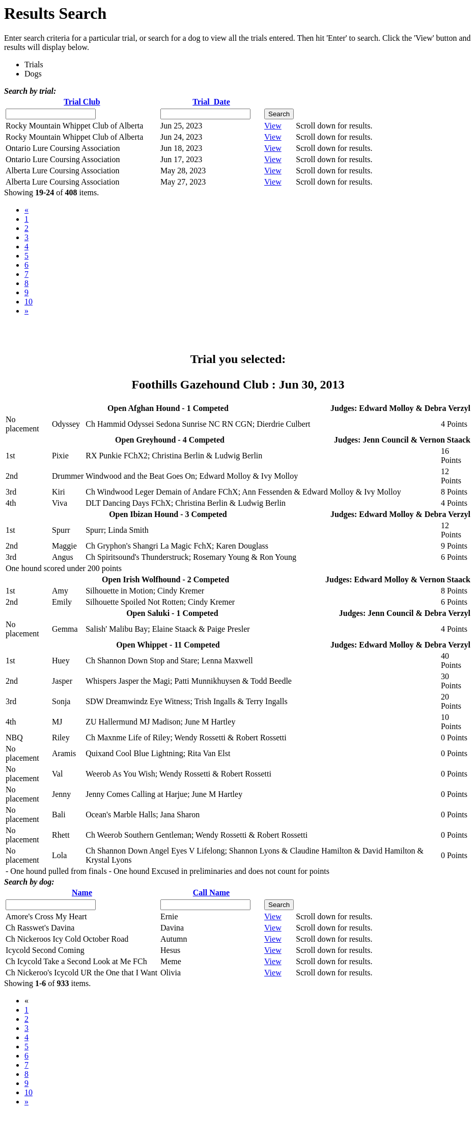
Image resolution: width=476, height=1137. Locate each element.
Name (82, 892)
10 (28, 301)
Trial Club (82, 101)
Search (279, 114)
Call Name (211, 892)
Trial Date (211, 101)
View (273, 125)
